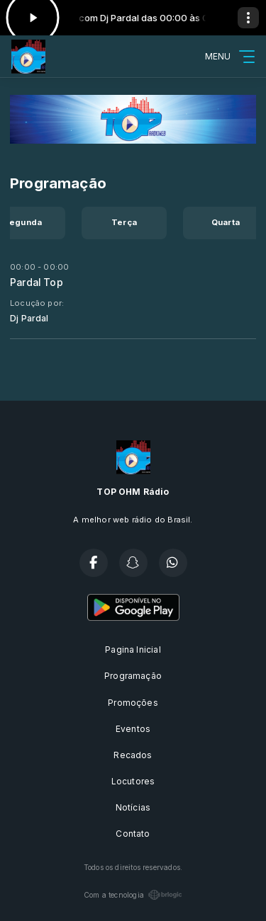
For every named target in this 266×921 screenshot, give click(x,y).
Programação (133, 675)
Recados (132, 755)
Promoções (133, 702)
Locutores (133, 781)
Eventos (133, 728)
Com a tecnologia (133, 895)
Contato (133, 833)
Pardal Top (36, 282)
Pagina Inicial (133, 649)
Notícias (133, 807)
